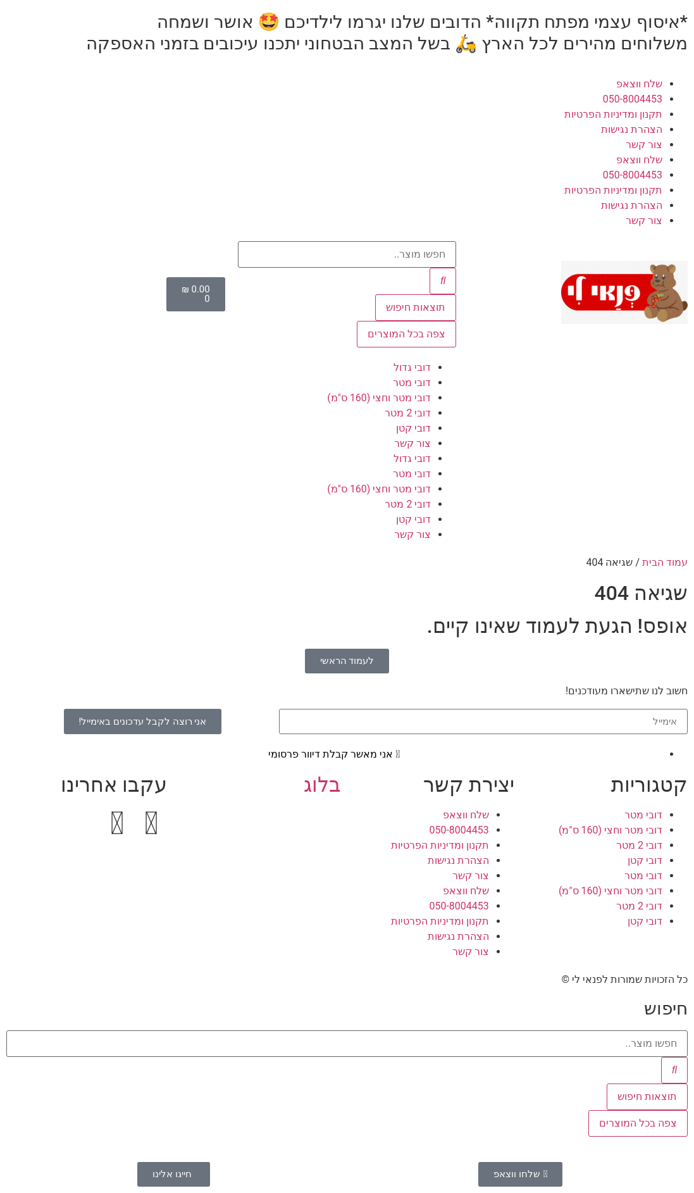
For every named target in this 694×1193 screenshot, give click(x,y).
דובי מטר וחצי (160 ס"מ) (379, 398)
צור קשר (644, 145)
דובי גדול (412, 367)
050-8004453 (632, 99)
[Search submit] (443, 281)
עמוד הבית (665, 562)
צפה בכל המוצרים (406, 334)
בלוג (322, 785)
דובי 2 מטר (408, 413)
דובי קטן (413, 428)
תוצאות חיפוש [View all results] (415, 307)
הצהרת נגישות (631, 129)
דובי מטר (412, 383)
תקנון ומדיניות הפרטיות (613, 114)
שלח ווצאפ (639, 84)
